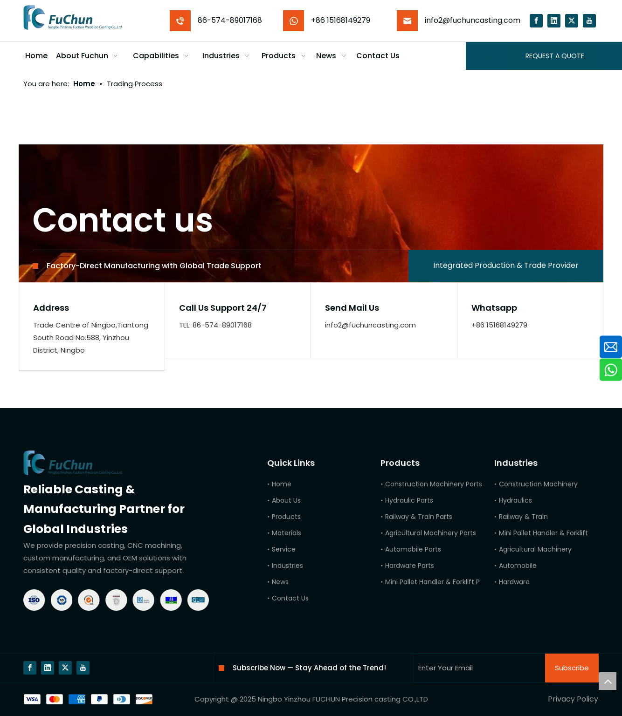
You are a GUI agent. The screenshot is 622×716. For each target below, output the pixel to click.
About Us (286, 500)
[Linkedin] (553, 20)
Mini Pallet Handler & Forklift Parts (438, 581)
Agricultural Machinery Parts (430, 533)
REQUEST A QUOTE (554, 56)
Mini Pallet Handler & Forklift (543, 533)
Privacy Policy (573, 699)
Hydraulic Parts (409, 500)
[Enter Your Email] (477, 668)
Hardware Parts (409, 565)
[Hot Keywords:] (487, 56)
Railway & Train (523, 516)
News (280, 581)
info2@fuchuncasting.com (472, 20)
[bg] (88, 699)
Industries (287, 565)
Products (286, 516)
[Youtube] (589, 20)
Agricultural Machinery (535, 549)
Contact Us (290, 598)
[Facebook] (536, 20)
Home (281, 484)
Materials (286, 533)
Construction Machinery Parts (433, 484)
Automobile (518, 565)
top (607, 681)
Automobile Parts (413, 549)
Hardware (514, 581)
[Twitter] (571, 20)
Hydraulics (515, 500)
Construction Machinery (538, 484)
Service (284, 549)
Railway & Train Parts (418, 516)
